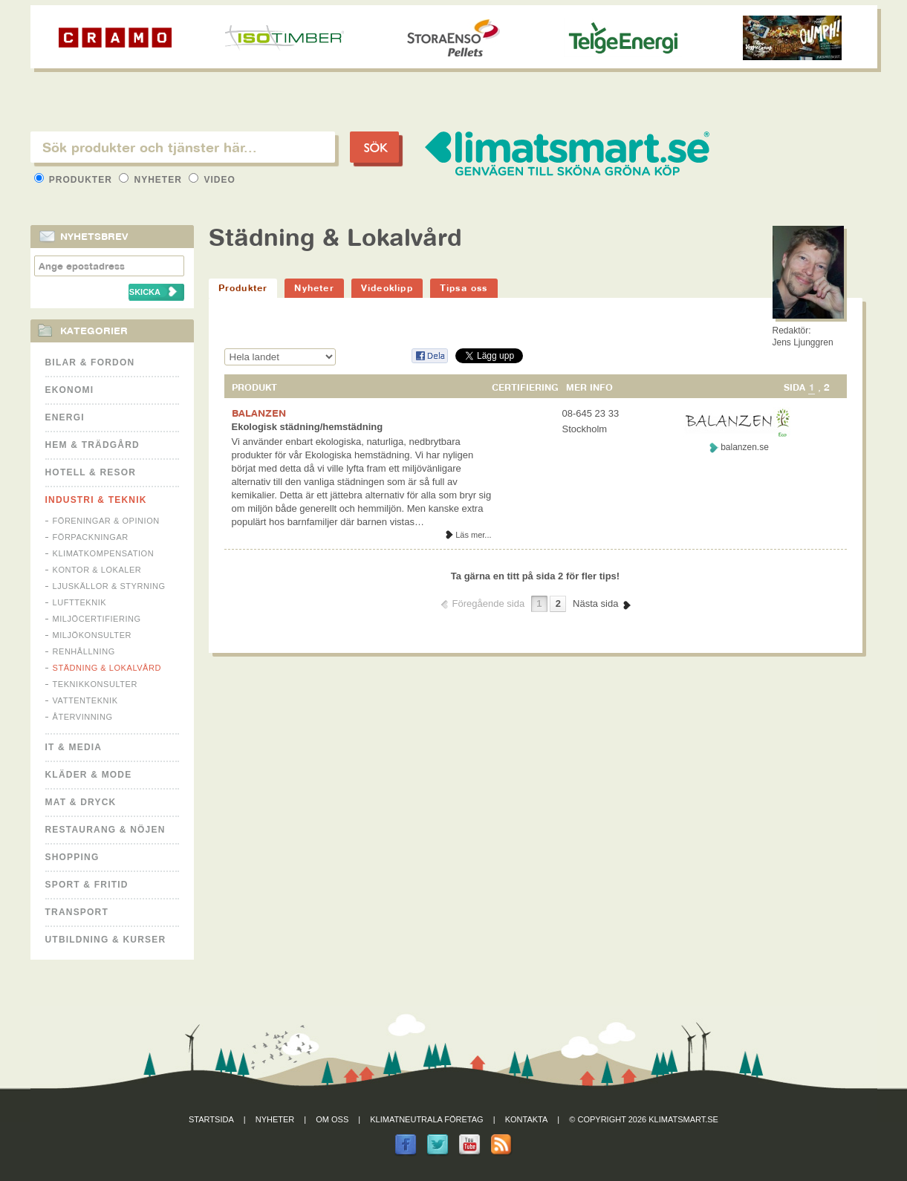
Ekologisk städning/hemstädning (307, 426)
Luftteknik (80, 602)
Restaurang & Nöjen (105, 829)
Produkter (75, 180)
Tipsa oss (464, 287)
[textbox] (182, 147)
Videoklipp (387, 287)
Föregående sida (488, 603)
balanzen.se (745, 447)
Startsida (211, 1119)
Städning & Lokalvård (107, 667)
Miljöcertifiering (97, 618)
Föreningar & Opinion (106, 520)
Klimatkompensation (104, 553)
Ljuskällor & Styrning (109, 586)
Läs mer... (473, 534)
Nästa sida (595, 603)
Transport (76, 912)
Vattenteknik (85, 700)
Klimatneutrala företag (426, 1119)
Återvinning (83, 716)
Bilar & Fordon (90, 362)
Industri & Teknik (96, 500)
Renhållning (84, 651)
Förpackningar (91, 537)
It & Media (74, 747)
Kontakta (526, 1119)
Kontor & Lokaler (97, 569)
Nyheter (152, 180)
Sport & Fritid (87, 884)
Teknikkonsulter (95, 684)
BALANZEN (259, 413)
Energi (65, 417)
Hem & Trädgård (92, 445)
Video (212, 180)
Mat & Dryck (81, 802)
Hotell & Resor (91, 472)
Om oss (332, 1119)
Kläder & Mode (88, 775)
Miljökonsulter (92, 635)
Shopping (72, 857)
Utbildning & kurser (105, 939)
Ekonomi (69, 390)
